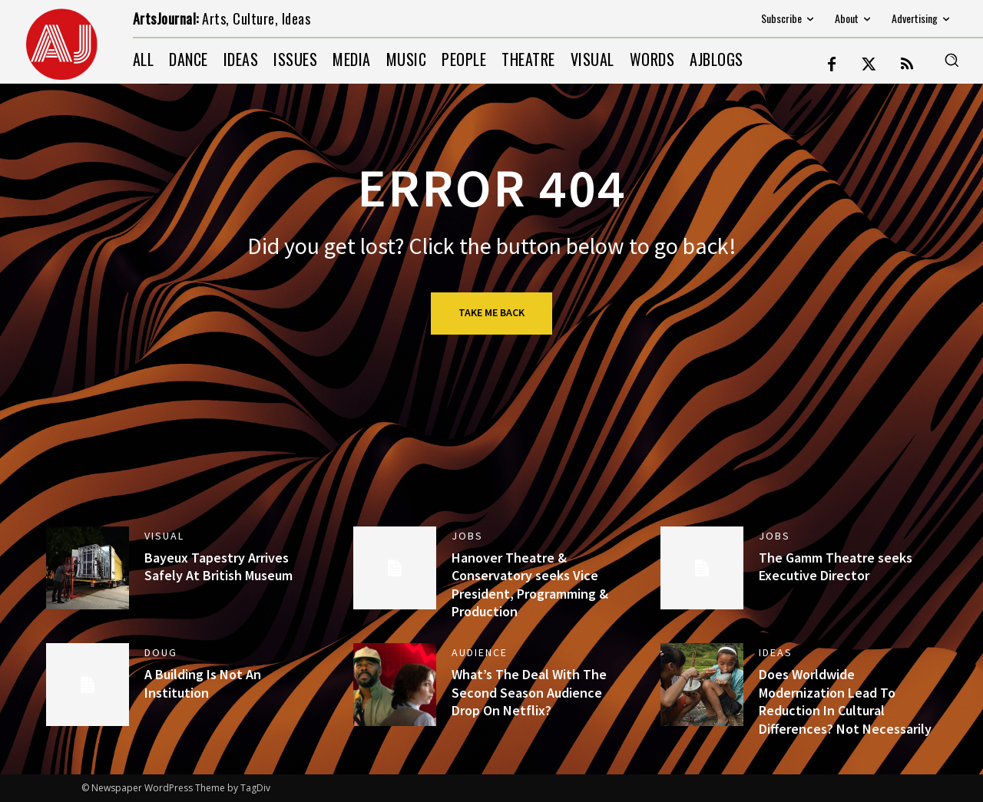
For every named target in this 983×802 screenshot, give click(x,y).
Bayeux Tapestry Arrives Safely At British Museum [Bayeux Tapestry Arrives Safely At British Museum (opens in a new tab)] (218, 566)
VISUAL (164, 535)
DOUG (160, 652)
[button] (951, 60)
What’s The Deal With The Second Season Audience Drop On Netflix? (529, 692)
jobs (467, 535)
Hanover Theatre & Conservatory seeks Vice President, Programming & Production (530, 584)
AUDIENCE (480, 652)
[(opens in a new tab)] (87, 567)
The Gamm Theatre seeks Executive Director (835, 566)
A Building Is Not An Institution (202, 683)
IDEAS (776, 652)
